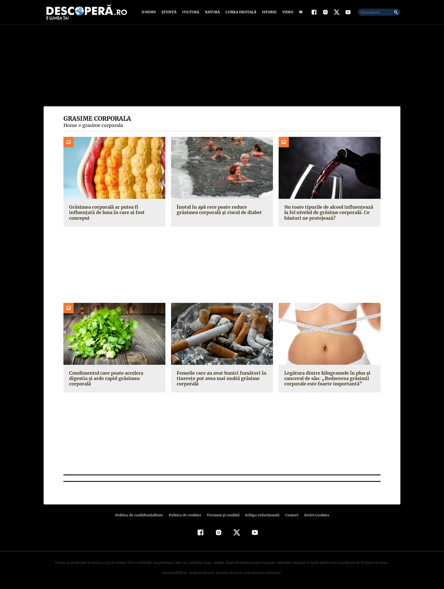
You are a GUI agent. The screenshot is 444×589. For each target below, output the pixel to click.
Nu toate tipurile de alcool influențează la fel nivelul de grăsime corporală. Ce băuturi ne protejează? (327, 212)
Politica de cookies (185, 515)
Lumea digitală (240, 12)
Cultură (190, 12)
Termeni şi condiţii (222, 515)
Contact (289, 515)
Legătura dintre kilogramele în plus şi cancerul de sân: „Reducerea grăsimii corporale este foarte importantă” (326, 378)
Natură (211, 12)
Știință (169, 12)
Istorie (268, 12)
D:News (149, 12)
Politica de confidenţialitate (142, 515)
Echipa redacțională (260, 515)
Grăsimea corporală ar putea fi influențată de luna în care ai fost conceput (105, 212)
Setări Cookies (313, 515)
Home (69, 125)
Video (286, 12)
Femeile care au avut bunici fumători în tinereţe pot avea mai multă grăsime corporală (220, 378)
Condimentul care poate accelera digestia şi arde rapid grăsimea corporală (114, 375)
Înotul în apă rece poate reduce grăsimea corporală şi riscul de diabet (222, 209)
